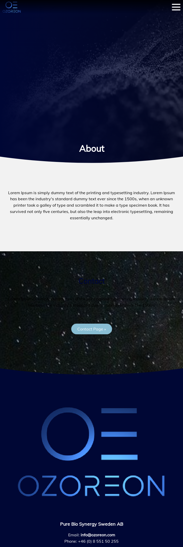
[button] (91, 329)
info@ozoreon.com (98, 534)
